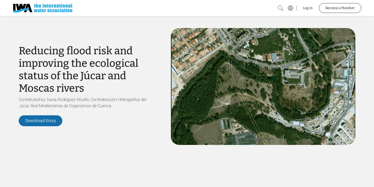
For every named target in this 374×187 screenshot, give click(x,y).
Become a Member (340, 8)
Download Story (40, 120)
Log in (307, 8)
